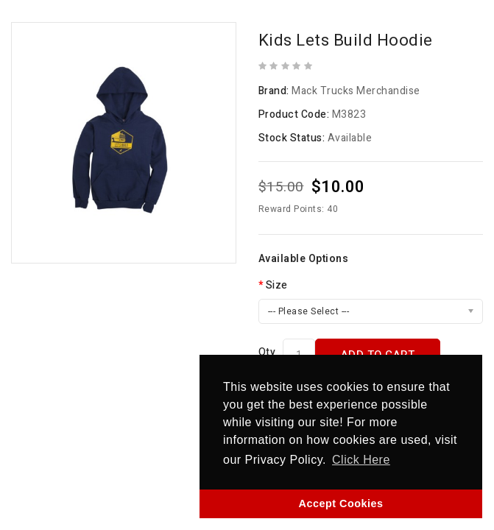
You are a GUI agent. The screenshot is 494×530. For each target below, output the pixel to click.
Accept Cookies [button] (341, 503)
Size (277, 285)
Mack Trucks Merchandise (356, 91)
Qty (267, 352)
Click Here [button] (361, 459)
